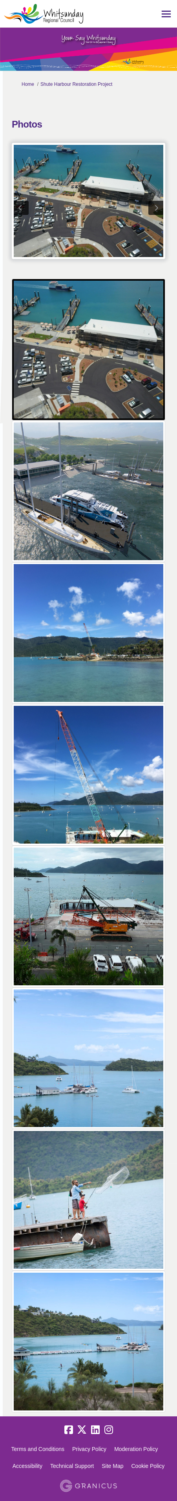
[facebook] (68, 1430)
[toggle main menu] (166, 14)
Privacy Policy (89, 1449)
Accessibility (27, 1466)
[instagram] (108, 1430)
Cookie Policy (147, 1466)
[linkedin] (95, 1430)
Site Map (112, 1466)
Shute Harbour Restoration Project (76, 84)
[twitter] (82, 1430)
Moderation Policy (136, 1449)
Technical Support (72, 1466)
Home (28, 84)
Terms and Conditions (37, 1449)
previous (21, 208)
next (155, 208)
